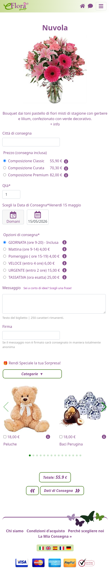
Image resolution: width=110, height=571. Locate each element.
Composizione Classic (23, 160)
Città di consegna (17, 133)
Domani (13, 217)
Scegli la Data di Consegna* (41, 205)
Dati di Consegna (58, 490)
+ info (55, 124)
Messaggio (37, 288)
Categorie (30, 373)
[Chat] (92, 6)
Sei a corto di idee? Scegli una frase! (47, 288)
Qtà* (6, 185)
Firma (7, 326)
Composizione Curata (23, 167)
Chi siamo (14, 530)
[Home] (84, 6)
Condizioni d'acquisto (46, 530)
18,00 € (11, 436)
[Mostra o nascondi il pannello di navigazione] (101, 6)
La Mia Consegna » (55, 536)
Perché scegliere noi (86, 530)
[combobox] (31, 142)
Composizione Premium (25, 174)
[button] (30, 455)
